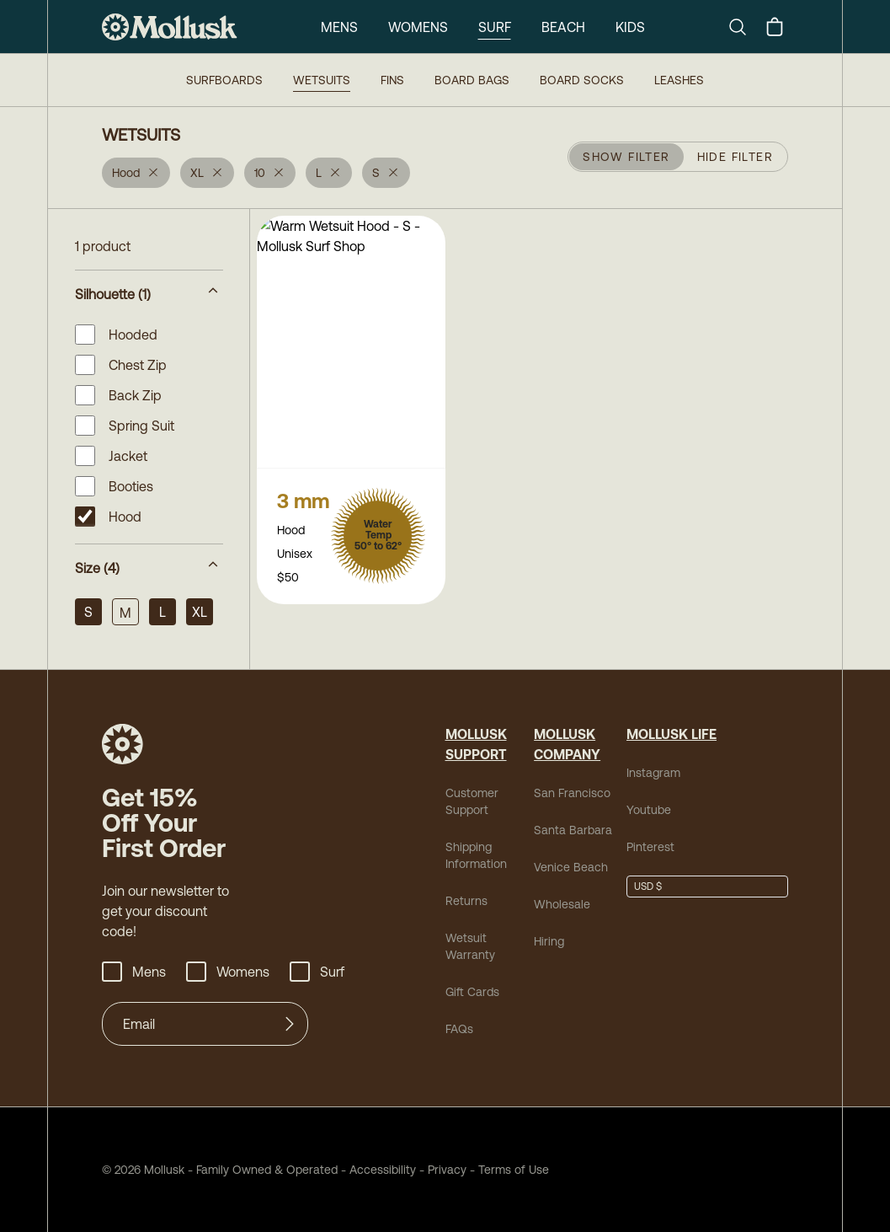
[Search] (744, 27)
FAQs (459, 1029)
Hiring (549, 941)
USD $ (648, 886)
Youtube (648, 810)
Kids (630, 27)
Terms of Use (513, 1169)
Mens (339, 27)
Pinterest (650, 847)
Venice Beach (571, 867)
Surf (494, 27)
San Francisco (572, 793)
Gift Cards (472, 992)
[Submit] (290, 1024)
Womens (418, 27)
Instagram (653, 772)
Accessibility (377, 1169)
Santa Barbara (573, 830)
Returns (466, 901)
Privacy (447, 1169)
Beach (563, 27)
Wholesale (562, 904)
